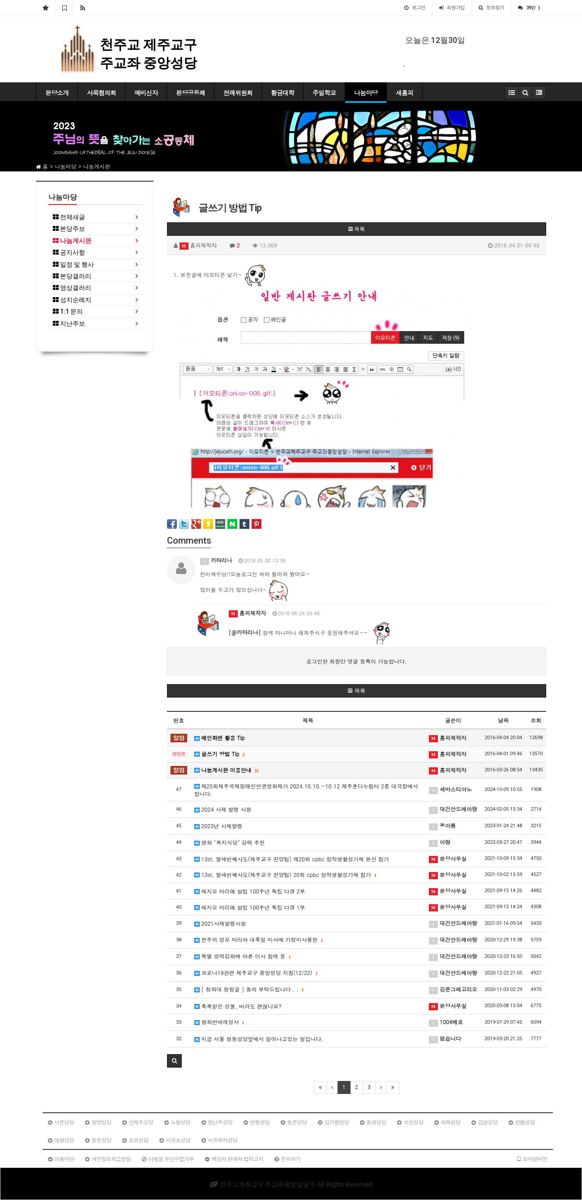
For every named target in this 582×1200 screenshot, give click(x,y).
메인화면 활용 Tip (219, 737)
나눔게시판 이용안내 (226, 770)
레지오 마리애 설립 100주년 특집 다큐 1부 (249, 907)
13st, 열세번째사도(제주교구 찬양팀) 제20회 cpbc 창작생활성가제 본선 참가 (291, 859)
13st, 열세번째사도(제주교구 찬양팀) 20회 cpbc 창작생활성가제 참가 (285, 874)
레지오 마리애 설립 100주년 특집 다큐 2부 (249, 891)
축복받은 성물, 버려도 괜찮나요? (238, 1006)
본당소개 (56, 92)
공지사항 (69, 252)
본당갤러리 (72, 276)
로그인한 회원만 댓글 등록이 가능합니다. (356, 661)
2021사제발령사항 (220, 923)
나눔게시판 (72, 241)
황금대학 (282, 92)
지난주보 (69, 323)
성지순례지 (72, 300)
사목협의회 (101, 92)
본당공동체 (190, 92)
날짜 (503, 720)
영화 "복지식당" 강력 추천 (229, 842)
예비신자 (146, 92)
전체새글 (69, 217)
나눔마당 (365, 92)
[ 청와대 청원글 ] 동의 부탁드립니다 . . (249, 989)
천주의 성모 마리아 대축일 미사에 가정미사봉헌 (258, 939)
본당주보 (69, 229)
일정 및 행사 (73, 264)
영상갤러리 (72, 288)
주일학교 (324, 92)
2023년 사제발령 (218, 826)
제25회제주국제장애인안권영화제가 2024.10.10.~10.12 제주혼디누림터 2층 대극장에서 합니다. (306, 789)
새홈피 (404, 92)
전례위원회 (237, 92)
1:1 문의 (68, 311)
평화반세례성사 (219, 1022)
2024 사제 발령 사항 (223, 809)
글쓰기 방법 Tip (219, 753)
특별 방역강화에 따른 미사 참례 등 (242, 956)
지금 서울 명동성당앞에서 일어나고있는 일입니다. (259, 1039)
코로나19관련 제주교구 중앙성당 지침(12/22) (256, 972)
